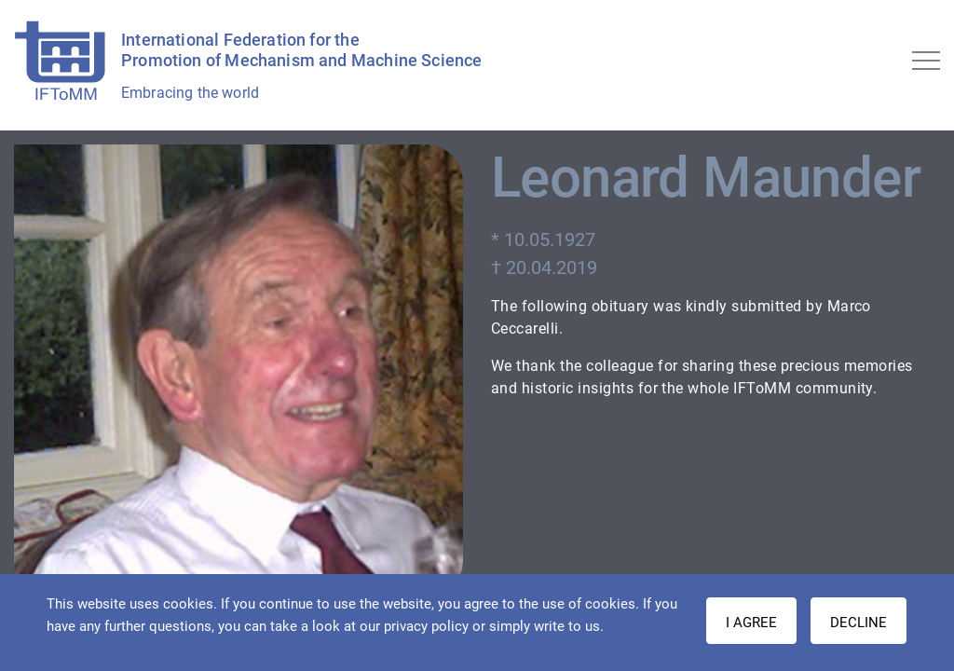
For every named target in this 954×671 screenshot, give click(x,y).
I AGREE (751, 622)
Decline (858, 622)
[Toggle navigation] (926, 60)
